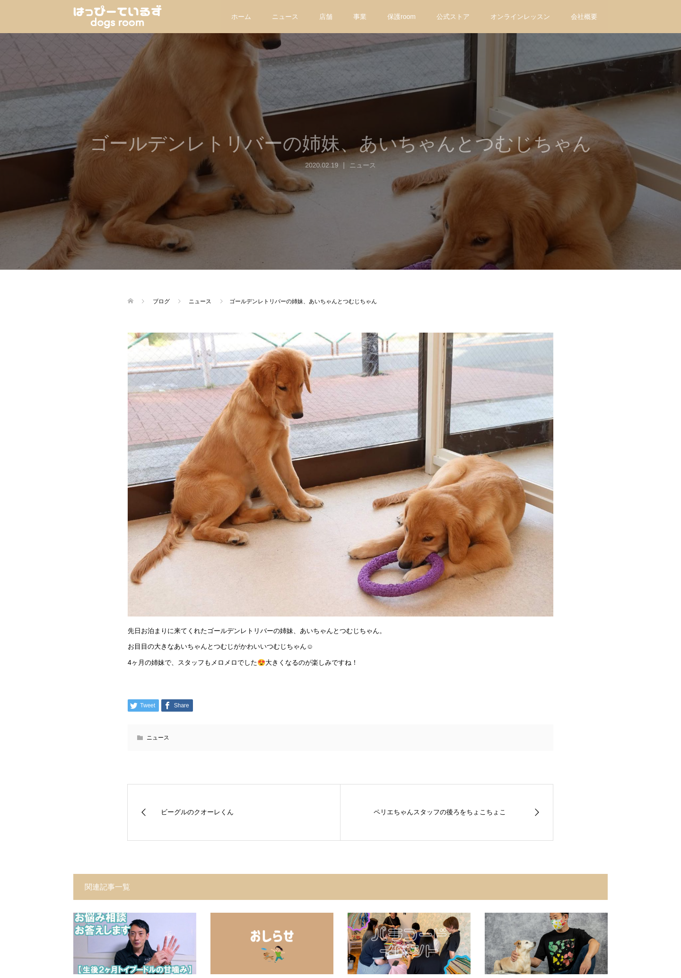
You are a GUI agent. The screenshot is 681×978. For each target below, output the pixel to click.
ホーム (241, 16)
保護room (401, 16)
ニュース (285, 16)
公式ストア (453, 16)
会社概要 (584, 16)
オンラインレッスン (520, 16)
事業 (360, 16)
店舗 (325, 16)
